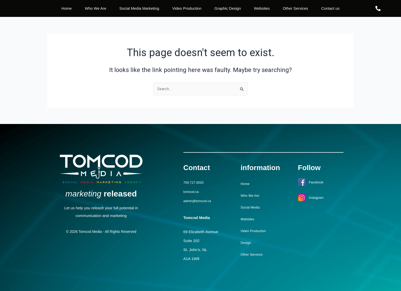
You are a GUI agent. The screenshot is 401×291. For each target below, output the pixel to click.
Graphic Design (228, 8)
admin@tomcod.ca (199, 201)
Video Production (187, 8)
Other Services (295, 8)
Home (66, 8)
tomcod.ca (192, 192)
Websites (262, 8)
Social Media (252, 207)
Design (247, 243)
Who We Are (95, 8)
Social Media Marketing (139, 8)
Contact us (330, 8)
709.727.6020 (195, 183)
